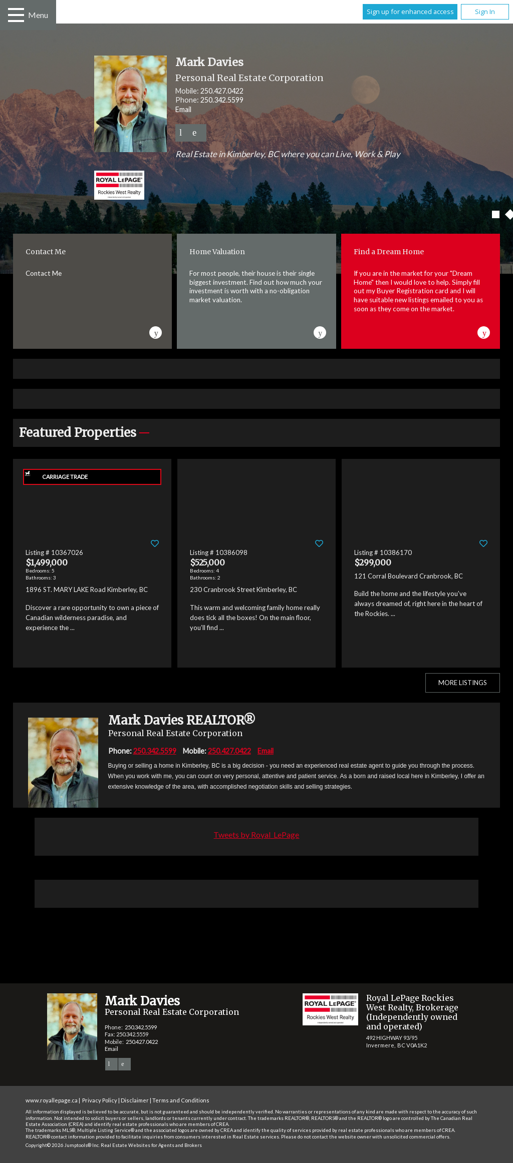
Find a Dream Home (389, 251)
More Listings (462, 683)
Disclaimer (135, 1100)
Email (183, 109)
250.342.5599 (221, 100)
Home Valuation (217, 251)
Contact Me (46, 251)
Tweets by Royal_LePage (256, 834)
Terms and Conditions (180, 1100)
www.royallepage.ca (52, 1100)
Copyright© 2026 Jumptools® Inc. (63, 1145)
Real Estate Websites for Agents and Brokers (151, 1145)
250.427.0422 (221, 91)
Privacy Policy (99, 1100)
